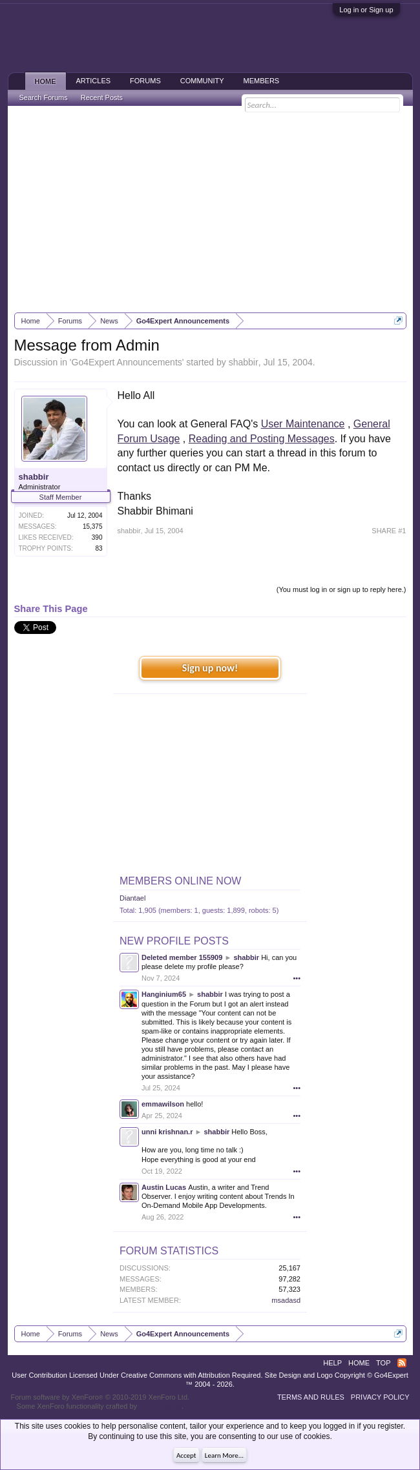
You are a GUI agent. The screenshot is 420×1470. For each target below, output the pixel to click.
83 (98, 548)
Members (262, 81)
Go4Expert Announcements (127, 362)
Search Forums (43, 97)
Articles (93, 81)
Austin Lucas (164, 1187)
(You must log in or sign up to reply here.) (341, 589)
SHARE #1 (389, 531)
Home (45, 81)
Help (332, 1363)
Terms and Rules (310, 1397)
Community (202, 81)
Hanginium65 (164, 994)
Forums (145, 81)
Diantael (132, 898)
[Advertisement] (210, 209)
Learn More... (224, 1455)
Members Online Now (180, 880)
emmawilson (163, 1104)
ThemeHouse (160, 1406)
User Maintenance (303, 423)
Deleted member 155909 (182, 957)
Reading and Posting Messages (262, 438)
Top (383, 1363)
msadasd (285, 1300)
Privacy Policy (380, 1397)
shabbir (243, 362)
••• (296, 978)
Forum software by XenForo (100, 1397)
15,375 (93, 526)
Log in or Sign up (366, 10)
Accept (186, 1455)
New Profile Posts (174, 940)
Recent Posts (102, 97)
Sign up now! (210, 668)
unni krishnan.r (167, 1132)
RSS (401, 1362)
